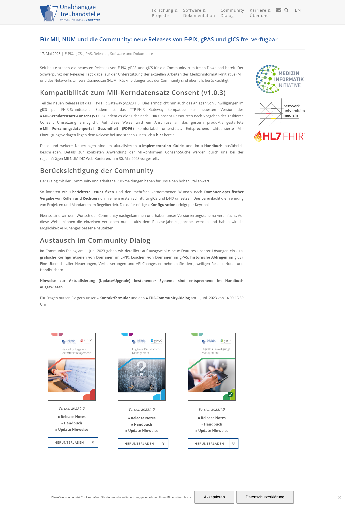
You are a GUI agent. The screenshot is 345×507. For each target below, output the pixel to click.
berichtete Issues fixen (93, 191)
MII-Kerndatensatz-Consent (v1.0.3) (74, 115)
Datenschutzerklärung (265, 497)
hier (159, 134)
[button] (286, 15)
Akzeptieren (214, 497)
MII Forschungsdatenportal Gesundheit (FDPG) (88, 128)
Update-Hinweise (73, 429)
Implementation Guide (163, 145)
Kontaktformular (114, 297)
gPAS (88, 53)
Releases (101, 53)
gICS (78, 53)
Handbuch (213, 145)
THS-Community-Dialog (169, 297)
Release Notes (73, 416)
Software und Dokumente (131, 53)
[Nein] (339, 497)
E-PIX (69, 53)
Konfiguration (163, 204)
